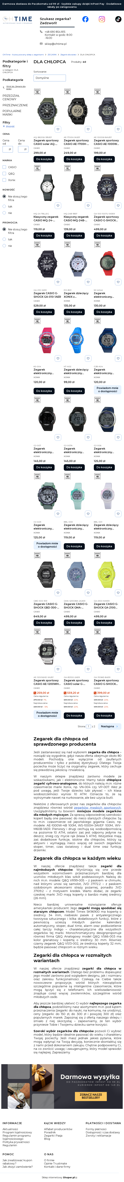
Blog (47, 1138)
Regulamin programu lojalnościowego (17, 1137)
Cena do (21, 142)
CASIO (12, 167)
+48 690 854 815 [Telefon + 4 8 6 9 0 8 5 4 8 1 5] (55, 31)
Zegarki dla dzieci (68, 54)
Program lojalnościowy (17, 1132)
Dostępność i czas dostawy (103, 1132)
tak (10, 206)
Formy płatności (96, 1129)
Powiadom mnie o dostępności (108, 390)
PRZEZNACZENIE (15, 105)
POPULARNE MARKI (12, 112)
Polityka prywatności (16, 1142)
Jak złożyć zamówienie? (18, 1166)
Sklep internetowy (58, 1177)
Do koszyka (44, 159)
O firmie (49, 1160)
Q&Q (11, 173)
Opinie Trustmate (55, 1163)
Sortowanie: (40, 71)
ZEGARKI (52, 54)
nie (10, 213)
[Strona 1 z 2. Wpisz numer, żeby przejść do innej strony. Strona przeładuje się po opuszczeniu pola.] (88, 726)
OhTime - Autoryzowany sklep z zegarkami (23, 54)
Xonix (11, 180)
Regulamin (10, 1145)
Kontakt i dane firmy (57, 1166)
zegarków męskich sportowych (97, 807)
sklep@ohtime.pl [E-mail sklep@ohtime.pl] (56, 43)
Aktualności (10, 1129)
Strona (81, 726)
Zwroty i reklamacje (98, 1135)
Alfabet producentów (58, 1129)
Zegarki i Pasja (53, 1135)
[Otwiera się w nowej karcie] (85, 19)
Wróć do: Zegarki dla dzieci (14, 87)
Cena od (6, 142)
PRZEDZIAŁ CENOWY (11, 97)
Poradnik (50, 1132)
